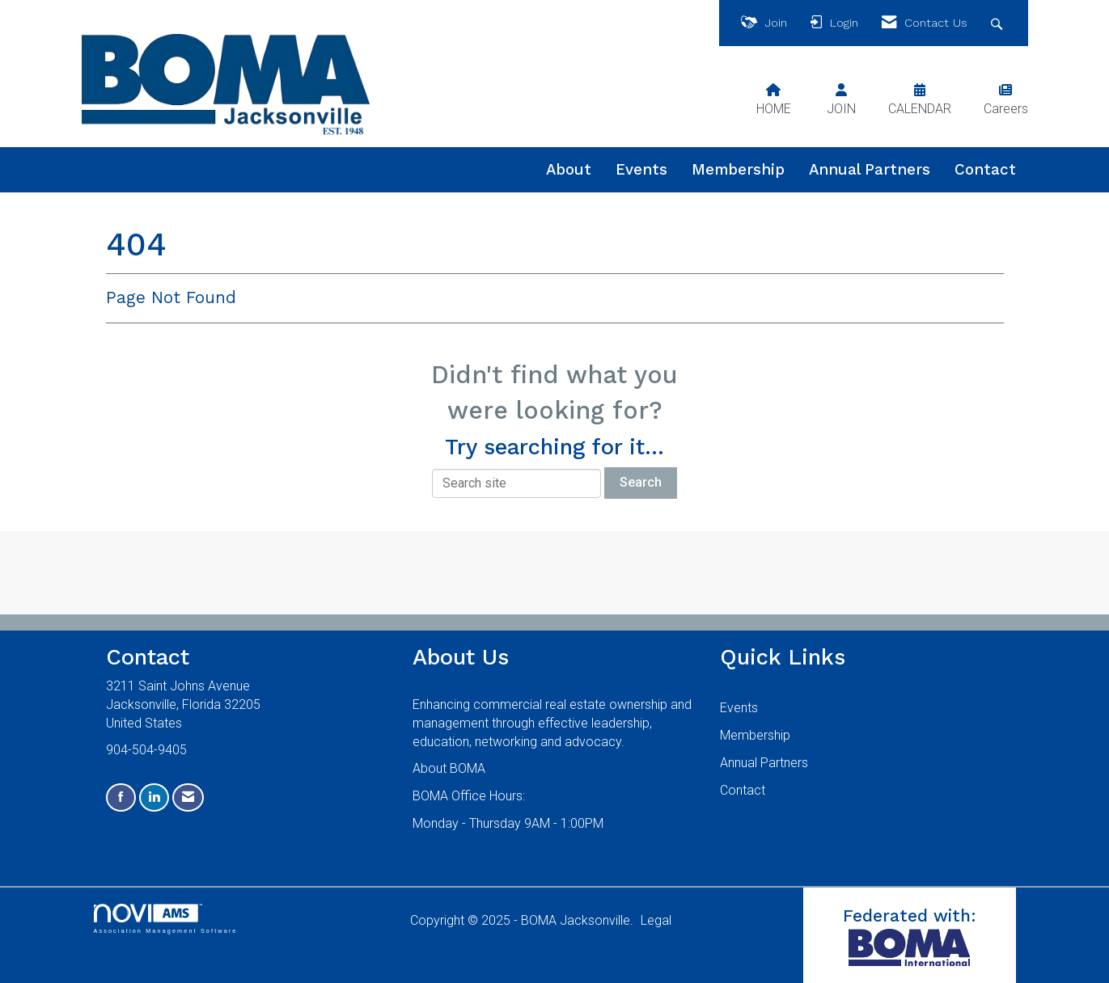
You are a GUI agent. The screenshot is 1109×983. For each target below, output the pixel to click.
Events (641, 170)
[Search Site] (998, 23)
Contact (985, 170)
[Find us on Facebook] (121, 797)
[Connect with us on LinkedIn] (154, 797)
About (568, 170)
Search (641, 482)
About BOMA (449, 768)
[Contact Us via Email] (188, 797)
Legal (656, 920)
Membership (738, 170)
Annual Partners (869, 170)
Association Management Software (166, 919)
